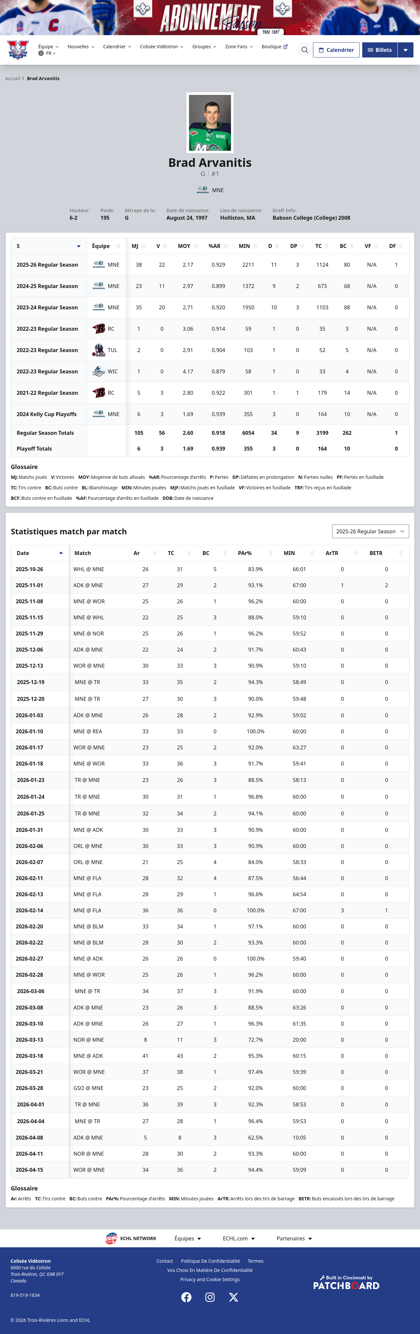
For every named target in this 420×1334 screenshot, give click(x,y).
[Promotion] (210, 17)
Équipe (49, 46)
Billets (380, 50)
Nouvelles (81, 46)
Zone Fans (239, 46)
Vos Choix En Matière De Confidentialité (210, 1270)
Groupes (204, 46)
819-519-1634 (25, 1295)
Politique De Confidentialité (210, 1261)
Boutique (275, 46)
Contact (165, 1261)
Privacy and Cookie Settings (210, 1279)
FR (48, 53)
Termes (255, 1261)
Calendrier (118, 46)
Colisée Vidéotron (162, 46)
